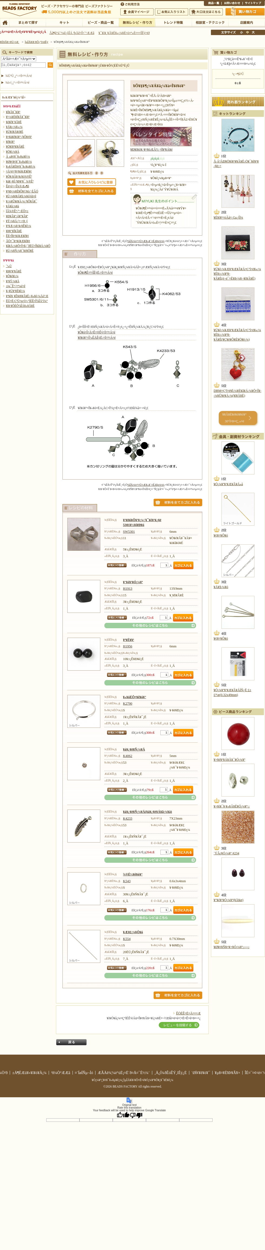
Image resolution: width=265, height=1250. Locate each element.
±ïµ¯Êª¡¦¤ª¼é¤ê (15, 286)
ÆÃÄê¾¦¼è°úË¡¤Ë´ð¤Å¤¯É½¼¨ (124, 1073)
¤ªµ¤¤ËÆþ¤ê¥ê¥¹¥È (171, 11)
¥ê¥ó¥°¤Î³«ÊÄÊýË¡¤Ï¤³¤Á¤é (96, 337)
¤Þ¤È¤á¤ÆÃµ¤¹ (27, 22)
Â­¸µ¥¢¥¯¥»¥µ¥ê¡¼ (18, 156)
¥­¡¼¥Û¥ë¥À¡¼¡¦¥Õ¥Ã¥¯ (21, 201)
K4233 (127, 818)
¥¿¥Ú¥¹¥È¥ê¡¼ (15, 291)
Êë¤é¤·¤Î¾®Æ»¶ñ (17, 186)
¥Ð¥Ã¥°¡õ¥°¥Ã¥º (17, 216)
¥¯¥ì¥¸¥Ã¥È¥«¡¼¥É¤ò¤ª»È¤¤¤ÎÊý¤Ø (124, 33)
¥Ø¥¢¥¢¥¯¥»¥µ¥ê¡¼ (19, 161)
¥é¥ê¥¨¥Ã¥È (14, 122)
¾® (242, 32)
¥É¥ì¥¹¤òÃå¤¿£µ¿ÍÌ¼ (228, 217)
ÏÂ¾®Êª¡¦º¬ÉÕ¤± (17, 211)
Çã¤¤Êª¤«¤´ (245, 11)
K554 (127, 939)
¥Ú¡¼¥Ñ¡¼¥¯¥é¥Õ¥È (20, 250)
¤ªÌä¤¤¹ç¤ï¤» (232, 4)
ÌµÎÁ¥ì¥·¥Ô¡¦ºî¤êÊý (137, 22)
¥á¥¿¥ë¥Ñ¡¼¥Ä (134, 749)
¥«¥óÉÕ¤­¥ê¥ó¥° (134, 697)
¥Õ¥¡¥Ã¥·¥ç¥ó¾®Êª (19, 176)
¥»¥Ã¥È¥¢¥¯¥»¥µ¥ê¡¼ (20, 166)
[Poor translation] (136, 1115)
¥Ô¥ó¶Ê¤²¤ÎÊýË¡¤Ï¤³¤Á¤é (95, 272)
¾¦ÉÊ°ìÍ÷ (212, 4)
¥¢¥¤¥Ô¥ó (221, 535)
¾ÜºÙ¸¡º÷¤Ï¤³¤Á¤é (18, 76)
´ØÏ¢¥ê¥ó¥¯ (200, 1073)
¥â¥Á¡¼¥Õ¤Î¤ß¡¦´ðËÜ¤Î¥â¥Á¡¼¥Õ (28, 245)
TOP (5, 22)
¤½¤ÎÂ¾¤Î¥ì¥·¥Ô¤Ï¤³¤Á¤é (150, 625)
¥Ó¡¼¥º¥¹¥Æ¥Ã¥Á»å (228, 484)
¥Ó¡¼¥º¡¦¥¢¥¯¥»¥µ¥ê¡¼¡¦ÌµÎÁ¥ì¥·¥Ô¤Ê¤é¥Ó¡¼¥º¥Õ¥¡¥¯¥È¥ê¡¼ (132, 1080)
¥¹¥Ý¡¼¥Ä (12, 281)
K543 (127, 881)
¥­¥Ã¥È (64, 22)
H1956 (127, 646)
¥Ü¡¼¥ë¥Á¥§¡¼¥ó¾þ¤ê (21, 196)
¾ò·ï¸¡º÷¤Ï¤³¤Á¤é (17, 82)
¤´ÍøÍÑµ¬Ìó (84, 1073)
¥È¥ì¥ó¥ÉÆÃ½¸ (173, 22)
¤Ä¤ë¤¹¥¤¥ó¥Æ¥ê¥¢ (19, 171)
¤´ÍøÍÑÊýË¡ (130, 4)
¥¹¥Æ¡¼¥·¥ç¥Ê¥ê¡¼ (18, 225)
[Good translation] (123, 1115)
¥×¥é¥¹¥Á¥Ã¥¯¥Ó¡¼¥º (229, 760)
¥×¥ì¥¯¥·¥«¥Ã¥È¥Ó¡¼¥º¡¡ (232, 806)
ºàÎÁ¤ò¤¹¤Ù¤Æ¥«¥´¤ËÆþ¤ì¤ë (145, 241)
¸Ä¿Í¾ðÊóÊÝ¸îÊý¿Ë (170, 1073)
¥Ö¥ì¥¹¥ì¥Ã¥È (15, 146)
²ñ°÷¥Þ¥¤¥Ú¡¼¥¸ (137, 11)
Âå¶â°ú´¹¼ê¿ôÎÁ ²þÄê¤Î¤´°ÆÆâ (71, 33)
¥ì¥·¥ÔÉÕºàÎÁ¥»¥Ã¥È (20, 305)
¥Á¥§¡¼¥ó (221, 587)
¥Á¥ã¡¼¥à (12, 206)
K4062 (127, 756)
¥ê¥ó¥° (10, 141)
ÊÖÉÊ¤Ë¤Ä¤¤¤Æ (188, 1013)
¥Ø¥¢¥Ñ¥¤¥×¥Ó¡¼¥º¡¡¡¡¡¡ (231, 947)
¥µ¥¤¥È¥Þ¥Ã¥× (254, 4)
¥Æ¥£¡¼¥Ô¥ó (133, 932)
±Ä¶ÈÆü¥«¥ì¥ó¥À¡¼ (29, 1073)
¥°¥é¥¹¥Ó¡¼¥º (133, 582)
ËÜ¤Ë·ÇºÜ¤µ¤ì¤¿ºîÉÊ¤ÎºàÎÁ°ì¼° (27, 301)
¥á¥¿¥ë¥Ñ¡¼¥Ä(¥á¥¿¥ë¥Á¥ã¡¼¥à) (147, 812)
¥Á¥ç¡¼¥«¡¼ (14, 126)
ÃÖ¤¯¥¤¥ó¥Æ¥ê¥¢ (18, 241)
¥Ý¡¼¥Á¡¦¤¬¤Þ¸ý (17, 221)
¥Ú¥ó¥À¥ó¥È (14, 131)
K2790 (127, 703)
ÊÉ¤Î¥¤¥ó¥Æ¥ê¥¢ (17, 235)
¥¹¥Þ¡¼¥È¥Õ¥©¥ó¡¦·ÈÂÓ (22, 191)
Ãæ (247, 32)
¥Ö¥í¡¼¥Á (12, 151)
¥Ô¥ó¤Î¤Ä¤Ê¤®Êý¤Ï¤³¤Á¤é (96, 332)
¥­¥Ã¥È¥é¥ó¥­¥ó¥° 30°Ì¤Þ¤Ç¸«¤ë (234, 418)
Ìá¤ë (71, 1042)
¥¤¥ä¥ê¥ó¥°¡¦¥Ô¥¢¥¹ (19, 136)
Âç (253, 32)
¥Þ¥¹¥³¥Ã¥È (13, 271)
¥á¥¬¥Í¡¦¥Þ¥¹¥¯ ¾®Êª (20, 181)
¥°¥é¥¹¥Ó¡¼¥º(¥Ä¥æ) (228, 900)
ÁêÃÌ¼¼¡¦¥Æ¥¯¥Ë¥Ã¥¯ (210, 22)
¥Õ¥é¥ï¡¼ (12, 276)
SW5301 (129, 532)
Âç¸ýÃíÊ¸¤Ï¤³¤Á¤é (206, 11)
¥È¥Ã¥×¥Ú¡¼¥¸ (9, 41)
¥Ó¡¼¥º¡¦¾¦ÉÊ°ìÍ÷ (100, 22)
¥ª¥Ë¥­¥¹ (128, 640)
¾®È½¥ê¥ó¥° (133, 874)
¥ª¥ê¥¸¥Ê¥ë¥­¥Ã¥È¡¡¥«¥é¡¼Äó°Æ (27, 296)
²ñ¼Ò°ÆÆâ (60, 1073)
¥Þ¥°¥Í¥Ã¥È (14, 231)
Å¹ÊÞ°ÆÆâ (246, 22)
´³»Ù (9, 266)
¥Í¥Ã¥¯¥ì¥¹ (13, 112)
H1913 (127, 588)
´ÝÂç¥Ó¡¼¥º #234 (226, 853)
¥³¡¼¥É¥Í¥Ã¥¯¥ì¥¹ (17, 116)
